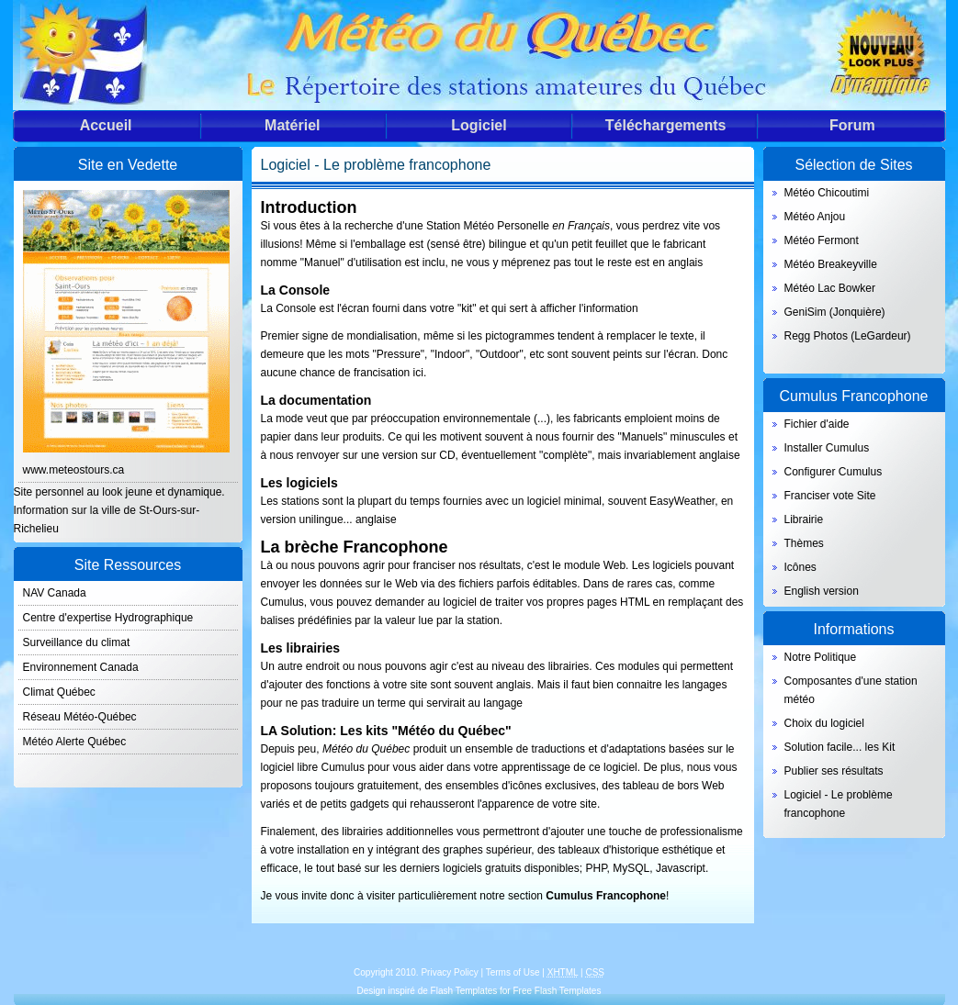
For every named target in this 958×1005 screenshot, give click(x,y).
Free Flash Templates (557, 991)
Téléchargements (666, 125)
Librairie (804, 519)
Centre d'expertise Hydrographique (108, 617)
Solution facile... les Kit (840, 747)
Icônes (800, 567)
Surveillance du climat (76, 642)
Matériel (292, 125)
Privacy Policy (449, 972)
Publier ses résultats (834, 771)
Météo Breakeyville (830, 264)
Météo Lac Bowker (829, 288)
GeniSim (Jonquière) (834, 312)
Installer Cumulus (827, 447)
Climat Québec (59, 692)
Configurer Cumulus (833, 471)
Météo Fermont (821, 240)
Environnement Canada (81, 667)
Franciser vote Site (830, 495)
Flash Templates (464, 991)
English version (821, 591)
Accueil (106, 125)
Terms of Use (513, 972)
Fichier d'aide (817, 424)
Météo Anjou (815, 216)
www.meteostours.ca (74, 469)
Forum (852, 125)
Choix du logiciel (824, 723)
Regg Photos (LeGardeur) (847, 335)
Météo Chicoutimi (827, 192)
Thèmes (804, 543)
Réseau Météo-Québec (80, 716)
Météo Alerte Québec (75, 741)
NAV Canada (54, 592)
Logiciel (478, 125)
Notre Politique (820, 657)
